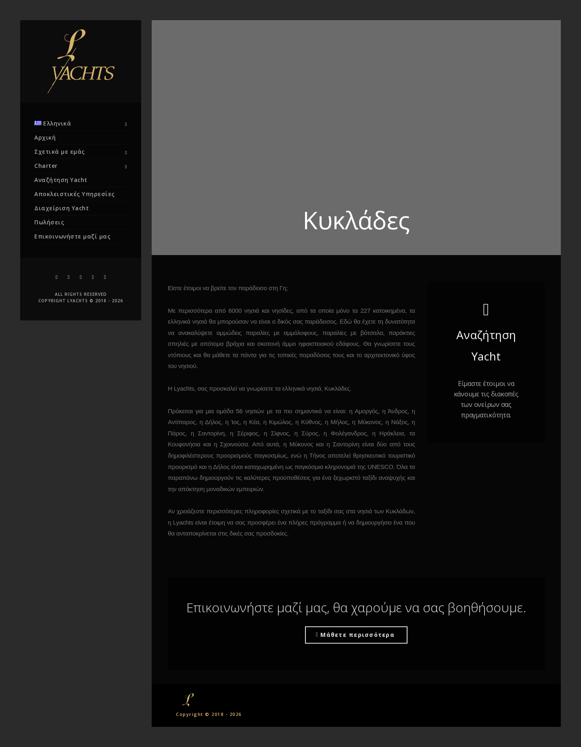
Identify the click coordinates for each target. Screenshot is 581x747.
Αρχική (45, 137)
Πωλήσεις (49, 222)
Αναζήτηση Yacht (61, 180)
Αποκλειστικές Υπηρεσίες (74, 194)
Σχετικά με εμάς (59, 151)
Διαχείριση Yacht (61, 208)
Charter (46, 165)
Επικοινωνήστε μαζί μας (72, 236)
